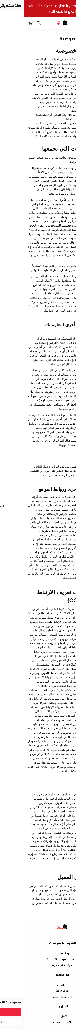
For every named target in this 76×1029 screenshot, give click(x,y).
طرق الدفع (38, 991)
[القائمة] (70, 23)
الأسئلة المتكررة (38, 1023)
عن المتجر (38, 985)
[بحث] (14, 23)
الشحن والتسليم (38, 997)
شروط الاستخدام (38, 954)
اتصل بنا (38, 1017)
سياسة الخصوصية (38, 966)
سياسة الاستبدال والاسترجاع (38, 960)
